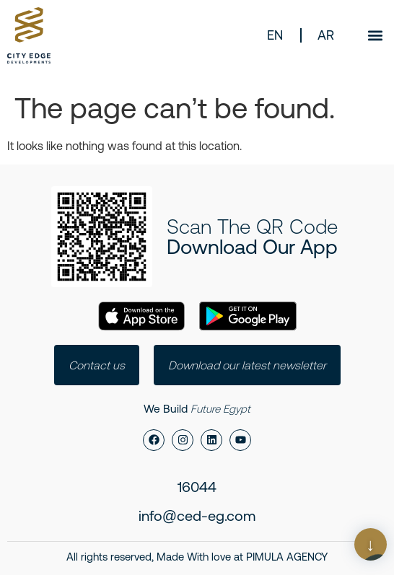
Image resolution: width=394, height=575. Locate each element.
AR (326, 35)
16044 (197, 486)
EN (275, 35)
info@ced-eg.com (197, 515)
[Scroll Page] (370, 544)
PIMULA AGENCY (287, 556)
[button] (375, 35)
